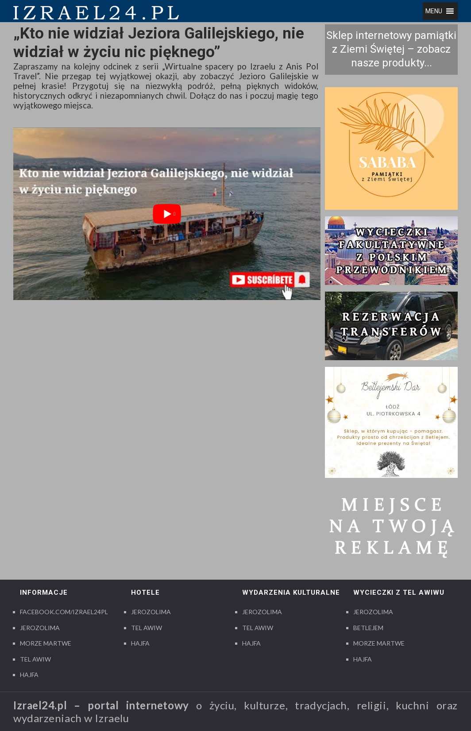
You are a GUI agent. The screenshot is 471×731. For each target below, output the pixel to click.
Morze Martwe (45, 643)
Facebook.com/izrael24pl (64, 612)
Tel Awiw (35, 659)
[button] (433, 11)
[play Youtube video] (166, 213)
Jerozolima (40, 627)
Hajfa (29, 674)
